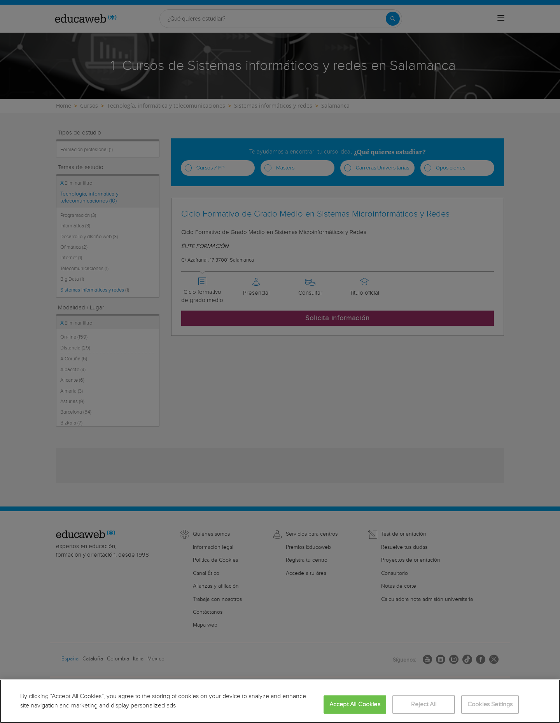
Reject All (423, 704)
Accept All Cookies (354, 704)
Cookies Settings (490, 704)
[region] (280, 701)
